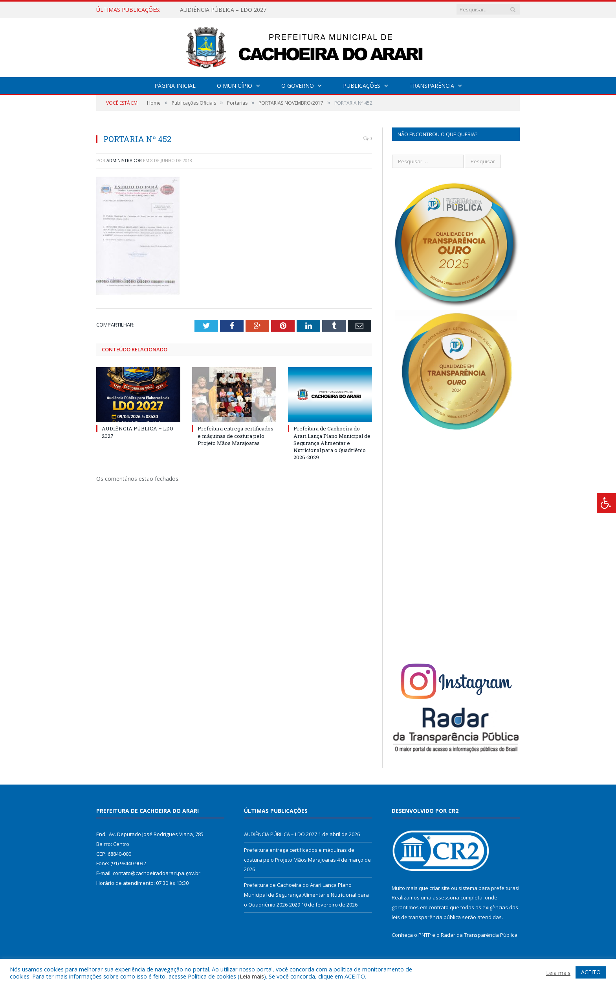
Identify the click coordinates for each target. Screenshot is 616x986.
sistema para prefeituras (488, 888)
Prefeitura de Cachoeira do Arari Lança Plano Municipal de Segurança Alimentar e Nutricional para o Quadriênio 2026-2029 (331, 443)
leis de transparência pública (426, 917)
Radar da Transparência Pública (479, 934)
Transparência (431, 85)
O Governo (297, 85)
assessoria (446, 897)
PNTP (424, 934)
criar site (439, 888)
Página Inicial (175, 85)
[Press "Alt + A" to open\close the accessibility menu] (606, 503)
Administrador (124, 160)
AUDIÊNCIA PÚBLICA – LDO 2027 (223, 9)
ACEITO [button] (591, 972)
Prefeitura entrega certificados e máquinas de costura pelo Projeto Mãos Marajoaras (235, 435)
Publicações (361, 85)
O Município (234, 85)
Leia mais (252, 976)
